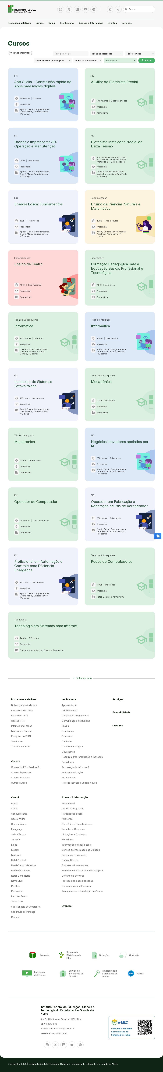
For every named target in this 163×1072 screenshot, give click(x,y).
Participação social (72, 813)
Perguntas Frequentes (74, 855)
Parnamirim (17, 891)
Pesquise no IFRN (21, 736)
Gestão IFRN (18, 720)
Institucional (67, 23)
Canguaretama (19, 813)
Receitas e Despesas (73, 829)
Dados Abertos (70, 860)
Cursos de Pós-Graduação (25, 767)
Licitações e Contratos (74, 834)
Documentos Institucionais (76, 886)
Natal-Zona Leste (20, 870)
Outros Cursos (19, 782)
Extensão (67, 736)
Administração (69, 710)
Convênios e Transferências (77, 824)
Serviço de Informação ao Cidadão (81, 849)
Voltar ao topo (84, 678)
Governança (68, 751)
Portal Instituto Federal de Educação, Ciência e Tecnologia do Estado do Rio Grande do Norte (22, 9)
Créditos (117, 725)
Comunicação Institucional (76, 720)
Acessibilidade (121, 712)
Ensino (65, 725)
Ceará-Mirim (18, 818)
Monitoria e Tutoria (21, 731)
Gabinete (67, 741)
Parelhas (16, 886)
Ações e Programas (73, 808)
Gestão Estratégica (72, 746)
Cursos (39, 23)
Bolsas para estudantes (24, 705)
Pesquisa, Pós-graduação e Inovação (82, 756)
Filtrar (147, 60)
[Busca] (139, 9)
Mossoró (16, 855)
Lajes (14, 844)
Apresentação (69, 705)
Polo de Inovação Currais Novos (79, 782)
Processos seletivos (19, 23)
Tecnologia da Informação (76, 767)
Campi (52, 23)
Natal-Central (18, 860)
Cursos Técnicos (20, 777)
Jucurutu (16, 839)
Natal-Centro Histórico (23, 865)
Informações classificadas (76, 844)
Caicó (14, 808)
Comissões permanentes (75, 715)
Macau (15, 849)
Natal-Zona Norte (20, 875)
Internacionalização (21, 725)
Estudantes (68, 731)
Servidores (17, 741)
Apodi (14, 803)
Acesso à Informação (91, 23)
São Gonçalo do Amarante (25, 906)
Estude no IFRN (19, 715)
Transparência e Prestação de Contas (82, 891)
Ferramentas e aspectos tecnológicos (82, 870)
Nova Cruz (17, 880)
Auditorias (67, 818)
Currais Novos (19, 824)
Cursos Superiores (21, 772)
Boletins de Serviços (73, 875)
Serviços (127, 23)
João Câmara (18, 834)
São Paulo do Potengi (23, 911)
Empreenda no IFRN (22, 710)
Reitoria (15, 917)
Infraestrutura (69, 777)
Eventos (112, 23)
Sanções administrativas (75, 865)
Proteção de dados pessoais (77, 880)
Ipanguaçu (16, 829)
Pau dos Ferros (19, 896)
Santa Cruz (17, 901)
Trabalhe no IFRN (20, 746)
